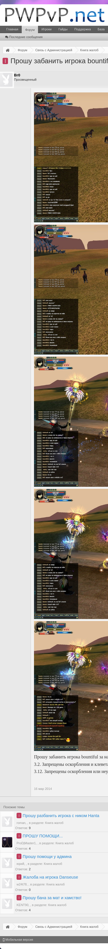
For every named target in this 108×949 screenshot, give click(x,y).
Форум (30, 29)
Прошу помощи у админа (47, 856)
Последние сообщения (24, 37)
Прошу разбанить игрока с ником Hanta (61, 815)
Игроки (46, 29)
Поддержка (82, 29)
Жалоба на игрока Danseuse (50, 877)
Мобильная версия (18, 939)
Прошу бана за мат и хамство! (52, 897)
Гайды (62, 29)
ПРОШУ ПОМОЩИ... (43, 836)
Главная (12, 29)
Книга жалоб (54, 823)
